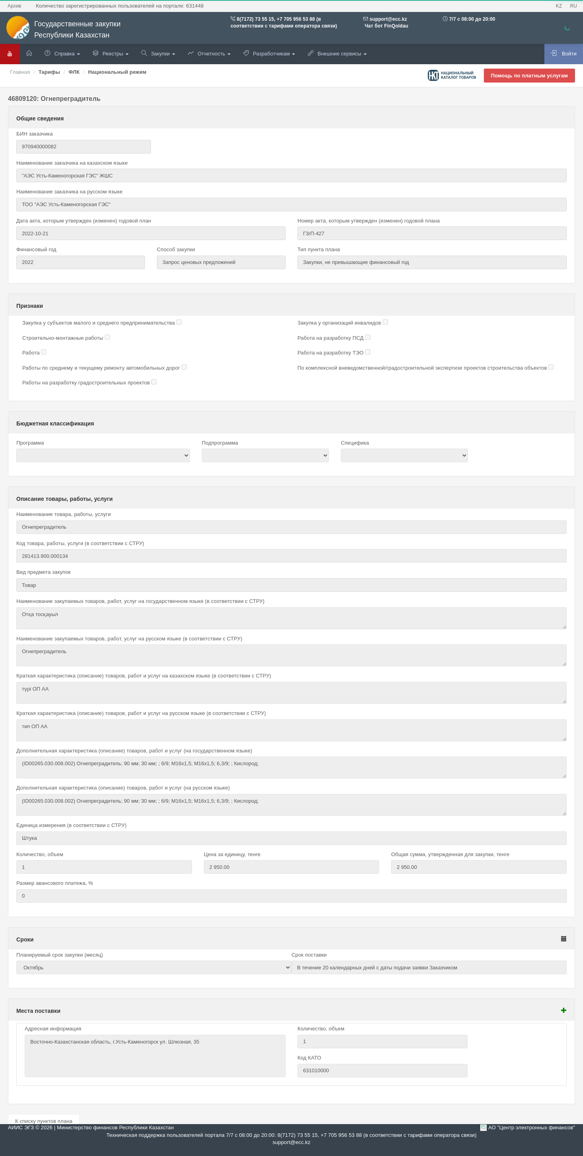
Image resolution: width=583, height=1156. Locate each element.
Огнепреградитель (291, 655)
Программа (30, 443)
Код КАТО (309, 1058)
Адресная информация (53, 1029)
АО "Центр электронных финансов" (531, 1127)
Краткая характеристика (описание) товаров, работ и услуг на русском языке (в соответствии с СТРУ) (141, 713)
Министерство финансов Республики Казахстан (115, 1127)
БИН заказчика (34, 134)
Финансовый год (36, 249)
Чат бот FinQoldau (385, 26)
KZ (559, 6)
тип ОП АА (291, 730)
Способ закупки (176, 249)
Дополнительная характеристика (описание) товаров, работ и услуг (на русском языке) (123, 788)
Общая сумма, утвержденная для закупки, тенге (450, 854)
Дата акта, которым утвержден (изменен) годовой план (83, 221)
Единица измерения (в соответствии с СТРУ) (71, 825)
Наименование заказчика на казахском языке (72, 163)
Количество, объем (39, 854)
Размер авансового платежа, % (54, 883)
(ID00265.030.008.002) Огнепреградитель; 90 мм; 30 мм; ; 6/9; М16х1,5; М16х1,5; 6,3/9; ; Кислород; (291, 767)
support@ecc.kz (388, 19)
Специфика (355, 443)
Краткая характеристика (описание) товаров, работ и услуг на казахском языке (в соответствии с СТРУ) (143, 676)
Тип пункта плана (318, 249)
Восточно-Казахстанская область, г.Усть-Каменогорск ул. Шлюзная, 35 (155, 1056)
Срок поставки (309, 955)
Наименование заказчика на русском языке (69, 192)
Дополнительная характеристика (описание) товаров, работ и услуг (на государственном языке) (134, 751)
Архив (14, 6)
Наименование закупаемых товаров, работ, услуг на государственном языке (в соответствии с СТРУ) (140, 601)
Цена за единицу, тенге (232, 854)
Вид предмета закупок (43, 572)
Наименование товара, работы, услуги (63, 514)
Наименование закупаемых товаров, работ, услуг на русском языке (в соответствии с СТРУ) (129, 639)
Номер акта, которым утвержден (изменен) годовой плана (368, 221)
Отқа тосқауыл (291, 618)
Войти (564, 53)
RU (573, 6)
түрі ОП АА (291, 693)
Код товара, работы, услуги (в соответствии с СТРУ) (80, 543)
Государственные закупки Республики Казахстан (63, 30)
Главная (20, 72)
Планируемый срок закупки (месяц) (59, 955)
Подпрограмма (220, 443)
